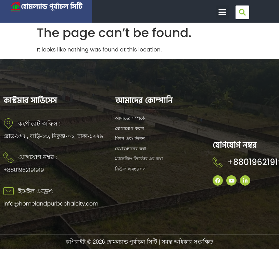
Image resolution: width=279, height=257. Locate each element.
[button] (222, 12)
